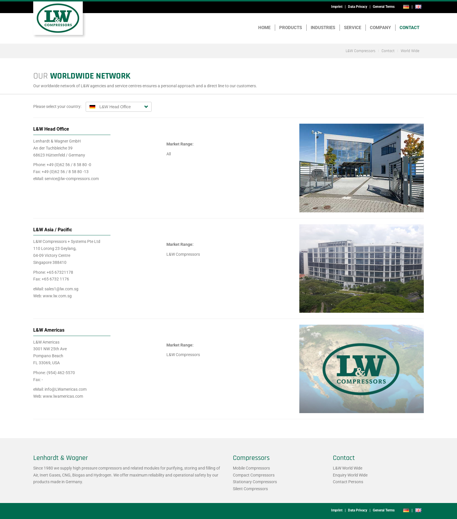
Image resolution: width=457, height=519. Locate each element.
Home (264, 27)
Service (352, 27)
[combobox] (119, 107)
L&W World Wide (347, 468)
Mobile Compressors (251, 468)
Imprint (336, 7)
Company (380, 27)
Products (290, 27)
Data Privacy (357, 7)
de (406, 6)
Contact (409, 27)
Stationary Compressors (255, 481)
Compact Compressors (254, 475)
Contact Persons (348, 481)
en (418, 6)
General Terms (384, 7)
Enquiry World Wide (350, 475)
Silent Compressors (250, 488)
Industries (323, 27)
